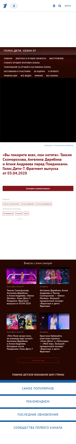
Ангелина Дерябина (43, 204)
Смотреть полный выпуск (38, 188)
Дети (26, 213)
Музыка (19, 213)
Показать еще (38, 360)
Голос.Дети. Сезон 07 (20, 50)
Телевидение (8, 213)
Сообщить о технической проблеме (58, 145)
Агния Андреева (27, 204)
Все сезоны (52, 75)
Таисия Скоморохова (11, 204)
